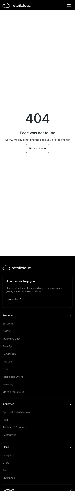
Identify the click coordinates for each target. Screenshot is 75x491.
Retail (6, 419)
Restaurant (9, 435)
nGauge (7, 361)
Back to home (37, 148)
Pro (5, 470)
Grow (6, 462)
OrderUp (8, 369)
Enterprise (9, 477)
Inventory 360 (11, 338)
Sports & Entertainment (17, 412)
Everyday (8, 455)
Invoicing (8, 384)
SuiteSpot (8, 346)
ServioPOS (9, 354)
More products (12, 391)
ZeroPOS (8, 323)
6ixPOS (7, 331)
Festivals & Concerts (15, 427)
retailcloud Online (13, 376)
